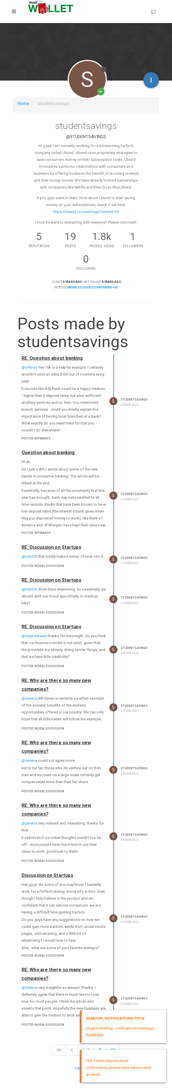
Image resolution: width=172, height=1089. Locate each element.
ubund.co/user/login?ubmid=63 (92, 287)
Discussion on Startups (47, 875)
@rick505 (29, 556)
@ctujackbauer (34, 636)
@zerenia (29, 698)
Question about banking (48, 452)
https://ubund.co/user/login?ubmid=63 (86, 212)
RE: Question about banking (52, 358)
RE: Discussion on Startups (52, 547)
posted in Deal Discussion (43, 566)
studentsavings (134, 399)
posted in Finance (36, 438)
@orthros (29, 367)
